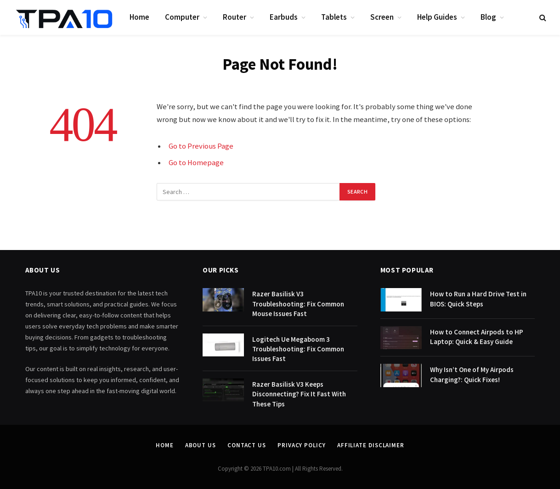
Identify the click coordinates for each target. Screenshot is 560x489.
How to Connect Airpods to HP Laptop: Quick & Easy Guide (476, 337)
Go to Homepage (196, 162)
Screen (382, 17)
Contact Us (246, 445)
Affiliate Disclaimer (370, 445)
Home (139, 17)
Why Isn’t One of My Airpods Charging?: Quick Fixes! (472, 374)
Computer (182, 17)
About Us (200, 445)
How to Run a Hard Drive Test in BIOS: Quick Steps (478, 298)
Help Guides (437, 17)
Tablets (334, 17)
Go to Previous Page (201, 146)
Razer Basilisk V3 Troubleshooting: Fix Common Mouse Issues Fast (298, 303)
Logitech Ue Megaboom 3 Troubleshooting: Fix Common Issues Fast (298, 349)
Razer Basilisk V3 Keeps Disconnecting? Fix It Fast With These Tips (299, 394)
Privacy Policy (301, 445)
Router (234, 17)
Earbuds (284, 17)
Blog (488, 17)
